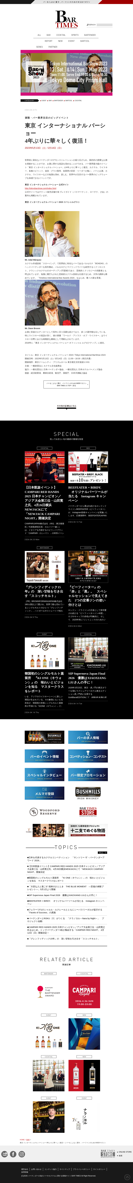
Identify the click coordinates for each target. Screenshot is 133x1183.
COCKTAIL (60, 35)
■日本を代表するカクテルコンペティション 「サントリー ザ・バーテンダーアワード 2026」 (66, 859)
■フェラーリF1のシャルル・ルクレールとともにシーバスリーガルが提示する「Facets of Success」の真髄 (64, 911)
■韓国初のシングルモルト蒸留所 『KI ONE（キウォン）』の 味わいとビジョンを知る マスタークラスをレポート (66, 879)
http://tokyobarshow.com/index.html (40, 188)
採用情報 (24, 1172)
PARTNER (53, 47)
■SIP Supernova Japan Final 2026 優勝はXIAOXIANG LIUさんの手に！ (62, 895)
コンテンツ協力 (51, 1169)
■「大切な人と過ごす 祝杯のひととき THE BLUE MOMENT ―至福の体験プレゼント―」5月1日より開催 (65, 888)
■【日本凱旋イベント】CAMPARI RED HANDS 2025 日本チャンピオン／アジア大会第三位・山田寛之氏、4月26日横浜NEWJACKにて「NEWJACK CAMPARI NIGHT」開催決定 (66, 869)
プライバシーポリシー (81, 1169)
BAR (49, 35)
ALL (39, 35)
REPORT (48, 41)
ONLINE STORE (125, 1152)
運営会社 (24, 1169)
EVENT (71, 41)
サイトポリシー (99, 1169)
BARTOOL (84, 41)
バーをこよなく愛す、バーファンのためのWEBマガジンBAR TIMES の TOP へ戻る (66, 384)
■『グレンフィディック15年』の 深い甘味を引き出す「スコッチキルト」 (63, 938)
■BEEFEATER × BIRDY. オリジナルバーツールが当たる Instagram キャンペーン (65, 902)
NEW (60, 41)
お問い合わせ (36, 1169)
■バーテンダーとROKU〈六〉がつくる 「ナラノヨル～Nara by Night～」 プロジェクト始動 (65, 919)
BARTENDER (90, 35)
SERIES (39, 47)
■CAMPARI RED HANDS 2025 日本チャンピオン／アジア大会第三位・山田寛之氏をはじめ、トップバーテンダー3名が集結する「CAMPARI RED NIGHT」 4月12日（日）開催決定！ (66, 930)
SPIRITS (75, 35)
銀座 (120, 1156)
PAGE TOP (127, 1177)
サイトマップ (65, 1169)
